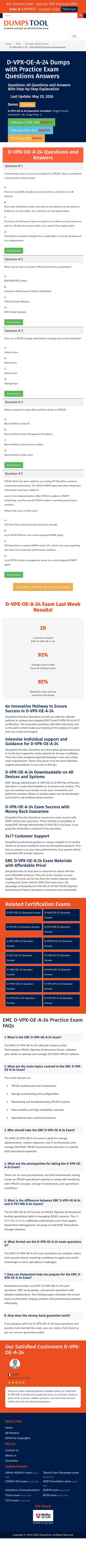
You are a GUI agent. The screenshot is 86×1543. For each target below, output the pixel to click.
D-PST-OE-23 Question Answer (24, 912)
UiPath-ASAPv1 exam (18, 1472)
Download (27, 104)
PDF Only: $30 (26, 138)
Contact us (11, 1450)
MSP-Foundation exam (57, 1481)
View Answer (14, 250)
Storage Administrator (37, 43)
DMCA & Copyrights (17, 1438)
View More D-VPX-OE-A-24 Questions (43, 587)
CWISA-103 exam (16, 1481)
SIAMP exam (51, 1489)
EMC (18, 43)
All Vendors (12, 1432)
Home (8, 43)
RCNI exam (50, 1495)
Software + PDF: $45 (31, 122)
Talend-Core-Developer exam (61, 1472)
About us (10, 1455)
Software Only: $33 (30, 130)
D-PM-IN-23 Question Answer (23, 926)
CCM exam (12, 1500)
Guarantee (11, 1460)
